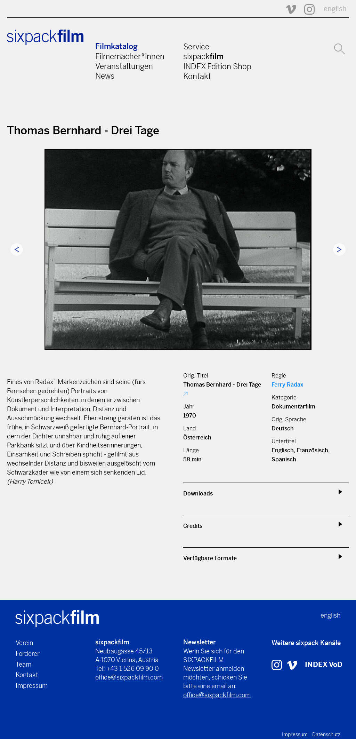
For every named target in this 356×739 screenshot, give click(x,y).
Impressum (32, 686)
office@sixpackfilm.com (129, 677)
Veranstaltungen (124, 66)
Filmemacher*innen (129, 56)
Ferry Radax (288, 384)
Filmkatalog (116, 46)
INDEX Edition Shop (217, 66)
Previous (16, 249)
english (335, 9)
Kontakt (197, 76)
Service (196, 46)
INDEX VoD (323, 664)
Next (339, 249)
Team (23, 664)
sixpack (203, 56)
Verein (24, 643)
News (104, 76)
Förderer (28, 654)
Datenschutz (326, 734)
